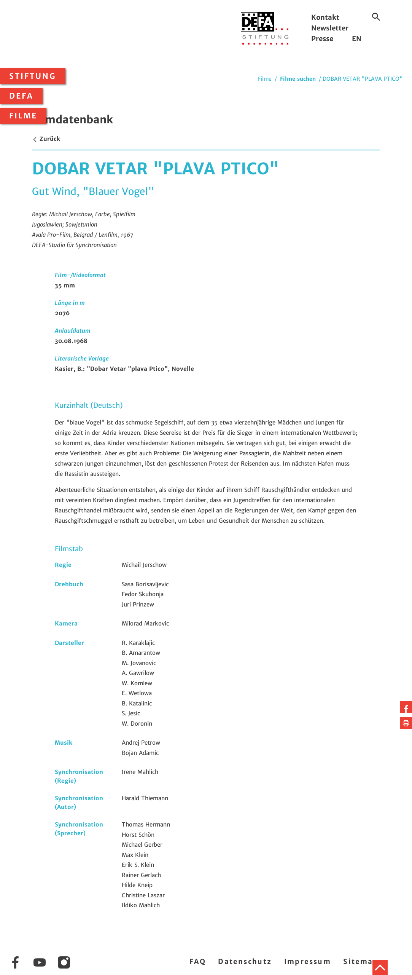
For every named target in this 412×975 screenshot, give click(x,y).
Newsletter (329, 28)
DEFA (21, 96)
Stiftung (32, 76)
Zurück (46, 138)
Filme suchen (298, 78)
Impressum (307, 961)
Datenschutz (245, 961)
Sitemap (361, 961)
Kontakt (325, 17)
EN (356, 38)
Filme (23, 116)
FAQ (197, 961)
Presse (322, 38)
